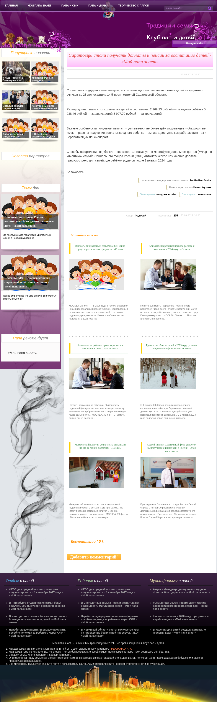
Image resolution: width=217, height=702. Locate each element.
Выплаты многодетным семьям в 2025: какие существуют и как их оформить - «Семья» (100, 247)
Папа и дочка (98, 5)
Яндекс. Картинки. (202, 187)
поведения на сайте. (166, 194)
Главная (11, 5)
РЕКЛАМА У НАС (121, 648)
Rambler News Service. (201, 180)
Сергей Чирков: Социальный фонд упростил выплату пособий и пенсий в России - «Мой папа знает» (171, 448)
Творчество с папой (133, 5)
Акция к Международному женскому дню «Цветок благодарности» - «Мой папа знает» (181, 591)
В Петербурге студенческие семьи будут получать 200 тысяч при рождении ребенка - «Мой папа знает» (38, 605)
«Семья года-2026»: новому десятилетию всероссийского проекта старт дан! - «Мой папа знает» (180, 605)
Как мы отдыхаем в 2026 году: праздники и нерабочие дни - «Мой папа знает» (181, 618)
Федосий (140, 215)
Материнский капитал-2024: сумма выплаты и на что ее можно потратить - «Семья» (100, 446)
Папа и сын (69, 5)
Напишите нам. (204, 194)
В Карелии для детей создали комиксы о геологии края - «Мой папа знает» (179, 631)
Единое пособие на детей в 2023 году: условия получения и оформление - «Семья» (171, 347)
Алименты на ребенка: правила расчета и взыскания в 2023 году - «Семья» (100, 347)
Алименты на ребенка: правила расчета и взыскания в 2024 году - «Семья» (171, 247)
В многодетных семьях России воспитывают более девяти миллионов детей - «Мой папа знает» (29, 221)
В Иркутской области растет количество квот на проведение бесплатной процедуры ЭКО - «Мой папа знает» (110, 632)
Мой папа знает (39, 5)
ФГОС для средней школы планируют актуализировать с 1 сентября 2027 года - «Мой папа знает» (36, 592)
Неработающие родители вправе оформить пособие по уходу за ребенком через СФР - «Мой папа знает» (37, 632)
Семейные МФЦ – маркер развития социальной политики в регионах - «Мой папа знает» (27, 282)
